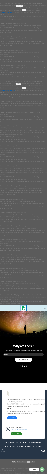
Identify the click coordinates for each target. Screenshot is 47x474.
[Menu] (2, 308)
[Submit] (41, 354)
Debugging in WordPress (7, 12)
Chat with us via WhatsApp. (19, 429)
